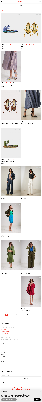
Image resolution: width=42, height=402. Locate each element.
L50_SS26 (3, 235)
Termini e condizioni (5, 366)
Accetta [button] (37, 399)
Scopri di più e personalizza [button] (9, 399)
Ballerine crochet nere (27, 123)
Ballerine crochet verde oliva (8, 161)
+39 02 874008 (3, 329)
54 (31, 314)
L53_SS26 (23, 308)
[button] (40, 1)
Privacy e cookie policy (6, 364)
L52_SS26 (23, 271)
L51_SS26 (3, 271)
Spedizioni (3, 352)
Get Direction (4, 333)
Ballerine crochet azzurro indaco (9, 46)
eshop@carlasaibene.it (5, 331)
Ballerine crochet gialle (27, 46)
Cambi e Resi (3, 354)
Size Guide (3, 356)
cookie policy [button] (27, 395)
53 (27, 314)
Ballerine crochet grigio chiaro (9, 85)
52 (23, 314)
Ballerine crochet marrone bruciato (9, 123)
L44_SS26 (23, 198)
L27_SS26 (3, 198)
